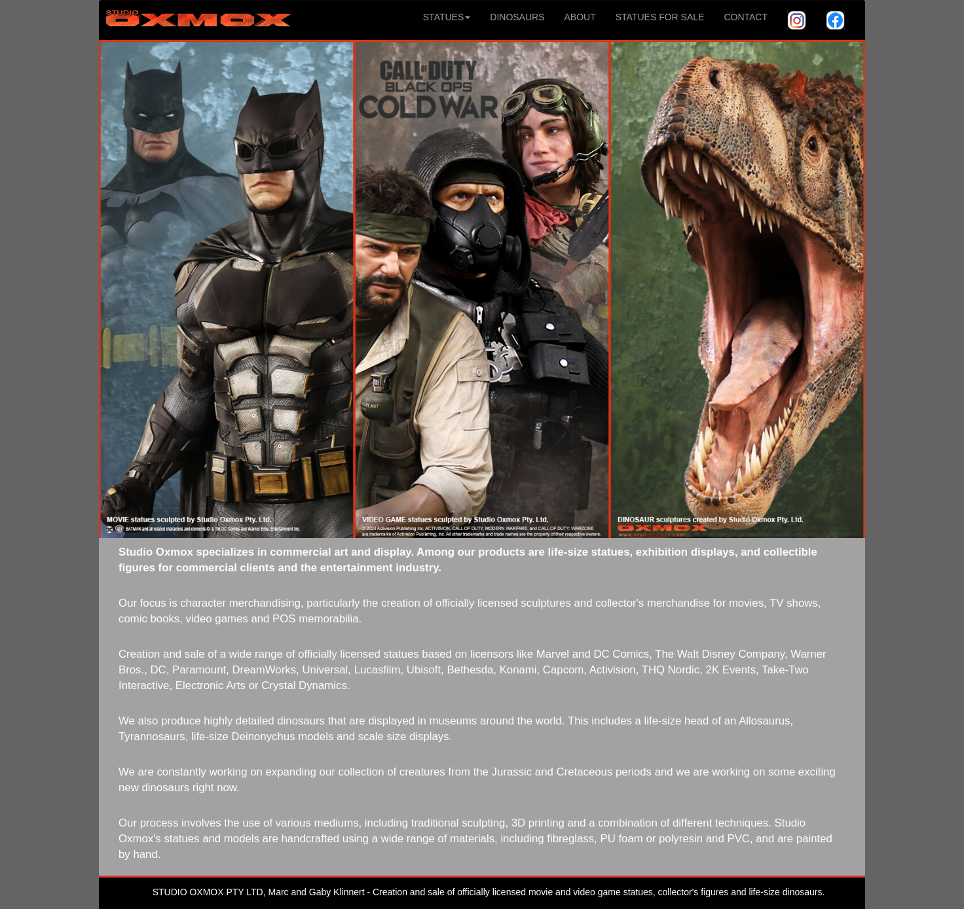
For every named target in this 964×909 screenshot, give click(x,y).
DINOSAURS (517, 17)
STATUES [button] (447, 17)
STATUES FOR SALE (660, 17)
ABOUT (580, 17)
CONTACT (746, 17)
